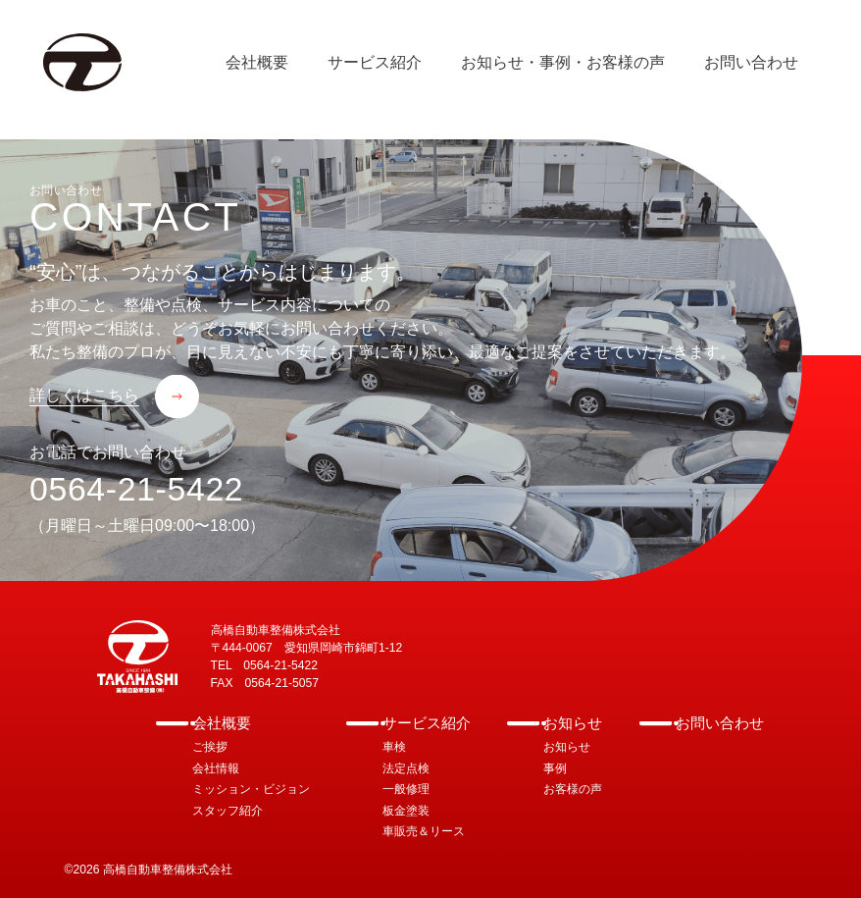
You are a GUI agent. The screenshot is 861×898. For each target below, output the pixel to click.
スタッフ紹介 (227, 811)
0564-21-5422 (136, 488)
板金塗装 (406, 811)
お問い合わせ (720, 723)
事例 (555, 768)
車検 (394, 747)
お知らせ (572, 723)
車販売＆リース (423, 831)
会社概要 (221, 723)
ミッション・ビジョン (251, 789)
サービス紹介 (426, 723)
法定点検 (406, 768)
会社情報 (215, 768)
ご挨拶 (210, 747)
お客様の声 (572, 789)
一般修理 (406, 789)
